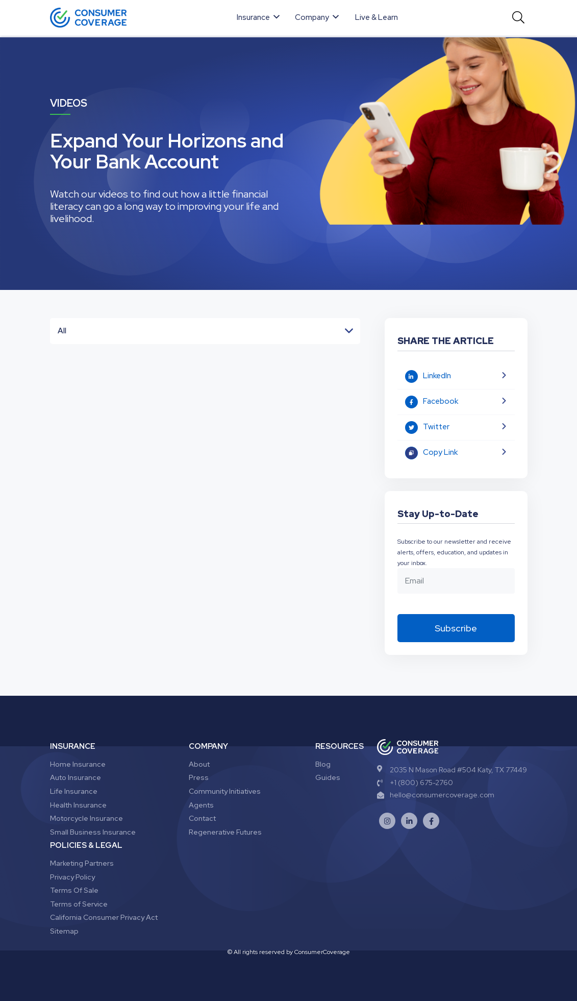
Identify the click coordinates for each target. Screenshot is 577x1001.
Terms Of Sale (74, 890)
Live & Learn (376, 17)
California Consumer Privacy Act (104, 917)
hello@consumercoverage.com (435, 794)
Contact (202, 818)
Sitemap (64, 931)
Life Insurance (73, 791)
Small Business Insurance (93, 832)
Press (199, 777)
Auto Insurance (75, 777)
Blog (323, 764)
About (199, 764)
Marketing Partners (82, 863)
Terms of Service (79, 904)
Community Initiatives (225, 791)
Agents (201, 805)
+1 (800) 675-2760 (415, 782)
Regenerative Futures (225, 832)
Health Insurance (78, 805)
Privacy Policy (72, 877)
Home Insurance (78, 764)
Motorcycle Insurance (86, 818)
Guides (327, 777)
